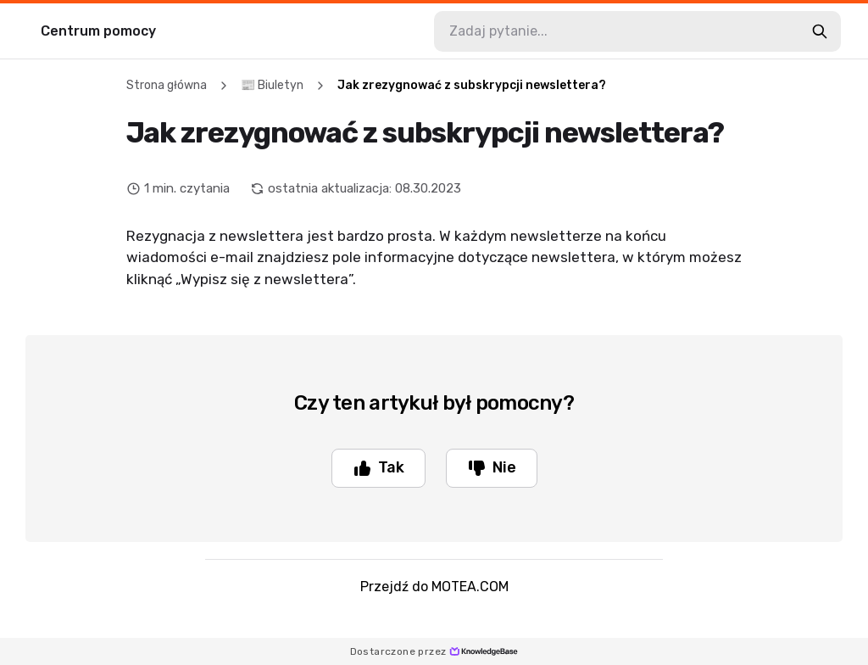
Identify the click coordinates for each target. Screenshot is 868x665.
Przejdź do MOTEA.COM (434, 586)
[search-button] (819, 31)
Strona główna (166, 85)
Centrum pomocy (98, 31)
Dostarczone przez (434, 651)
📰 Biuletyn (272, 85)
